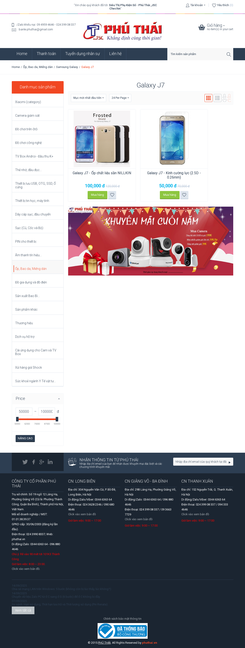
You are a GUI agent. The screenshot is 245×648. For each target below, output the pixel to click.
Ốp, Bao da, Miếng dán (38, 67)
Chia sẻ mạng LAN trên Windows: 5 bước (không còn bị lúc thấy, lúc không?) (61, 589)
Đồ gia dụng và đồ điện (31, 282)
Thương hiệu (24, 323)
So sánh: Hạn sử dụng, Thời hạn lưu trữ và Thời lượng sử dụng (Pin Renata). (60, 604)
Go (230, 462)
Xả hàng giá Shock (28, 367)
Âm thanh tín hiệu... (28, 255)
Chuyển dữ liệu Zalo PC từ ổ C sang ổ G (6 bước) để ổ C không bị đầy (56, 596)
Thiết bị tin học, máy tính (32, 201)
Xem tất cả (23, 610)
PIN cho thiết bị (25, 241)
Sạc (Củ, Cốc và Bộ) (29, 228)
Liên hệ (115, 53)
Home (22, 53)
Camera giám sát (27, 115)
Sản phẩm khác (26, 309)
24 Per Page (120, 98)
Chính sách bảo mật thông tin (122, 618)
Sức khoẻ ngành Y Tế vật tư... (35, 381)
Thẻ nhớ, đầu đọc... (28, 170)
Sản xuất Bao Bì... (27, 296)
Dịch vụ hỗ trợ (24, 337)
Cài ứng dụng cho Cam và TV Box (35, 352)
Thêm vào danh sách (109, 195)
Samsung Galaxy (67, 67)
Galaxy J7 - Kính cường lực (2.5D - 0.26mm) (166, 175)
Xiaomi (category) (28, 102)
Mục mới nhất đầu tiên (88, 98)
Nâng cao (25, 438)
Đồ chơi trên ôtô (26, 129)
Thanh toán (46, 53)
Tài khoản (196, 5)
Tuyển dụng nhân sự (82, 53)
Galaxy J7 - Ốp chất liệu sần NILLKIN (99, 175)
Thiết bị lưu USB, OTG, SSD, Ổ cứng (35, 185)
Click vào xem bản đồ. (26, 569)
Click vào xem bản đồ (82, 514)
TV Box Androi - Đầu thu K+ (34, 156)
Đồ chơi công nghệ (28, 143)
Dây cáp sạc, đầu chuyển (33, 214)
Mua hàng (94, 194)
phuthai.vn (149, 642)
